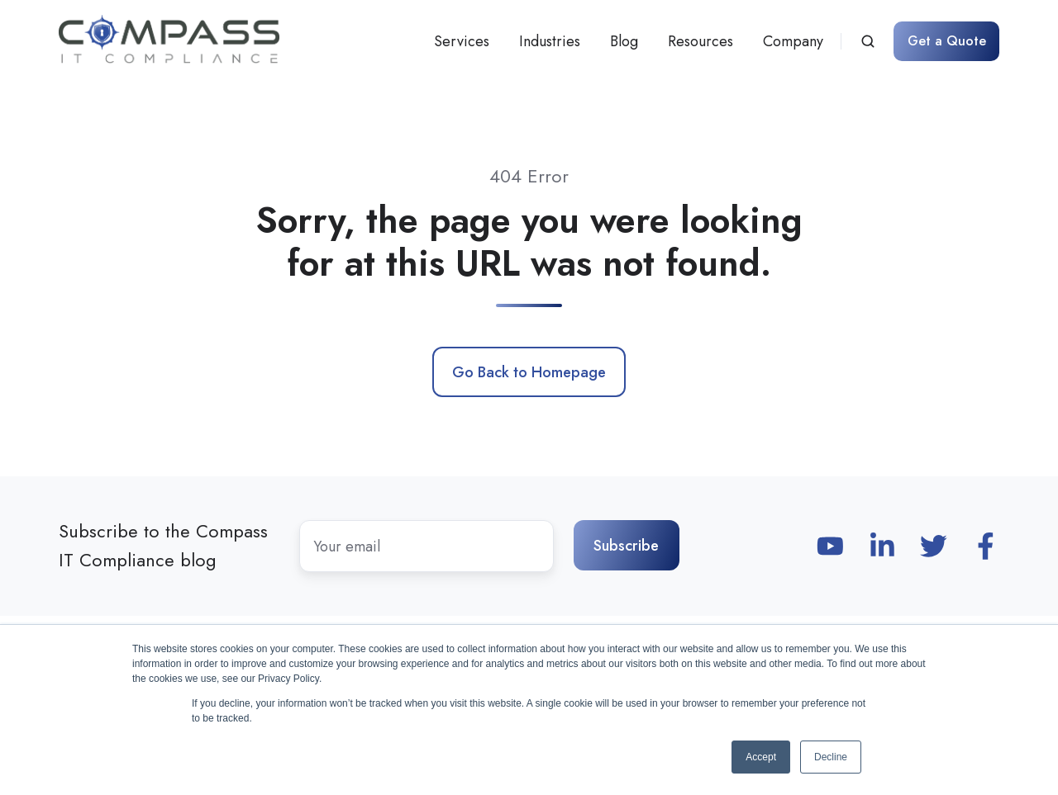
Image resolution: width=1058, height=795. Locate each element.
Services (461, 41)
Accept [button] (761, 757)
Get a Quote (947, 40)
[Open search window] (868, 41)
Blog (624, 41)
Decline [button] (830, 757)
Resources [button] (700, 41)
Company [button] (793, 41)
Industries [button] (549, 41)
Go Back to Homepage (529, 372)
